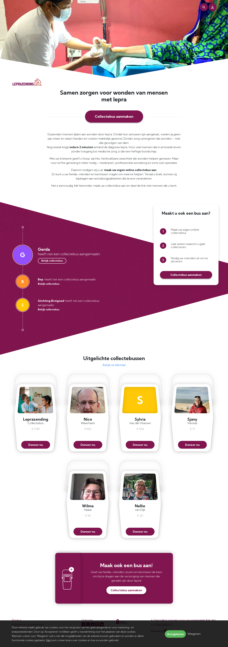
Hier (48, 640)
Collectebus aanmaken (114, 116)
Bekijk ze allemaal (114, 365)
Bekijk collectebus (52, 260)
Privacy (16, 620)
